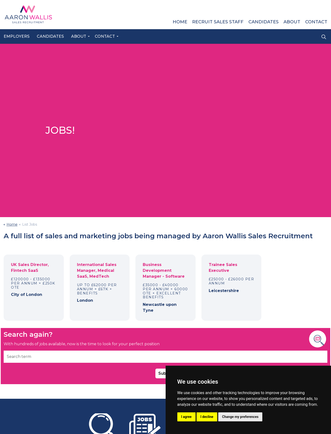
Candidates (50, 36)
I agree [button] (186, 417)
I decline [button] (206, 417)
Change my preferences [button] (240, 417)
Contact (105, 36)
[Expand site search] (323, 36)
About (78, 36)
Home (180, 22)
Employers (16, 36)
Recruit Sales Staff (218, 22)
